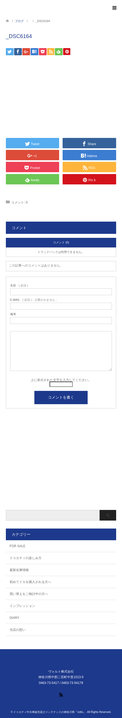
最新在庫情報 (19, 570)
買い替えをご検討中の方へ (29, 594)
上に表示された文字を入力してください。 (61, 380)
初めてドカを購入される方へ (30, 582)
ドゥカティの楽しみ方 (26, 558)
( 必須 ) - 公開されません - (33, 299)
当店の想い (18, 630)
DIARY (14, 618)
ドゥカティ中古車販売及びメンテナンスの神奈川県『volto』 (49, 712)
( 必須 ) (19, 285)
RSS (61, 694)
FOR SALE (17, 546)
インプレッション (22, 606)
